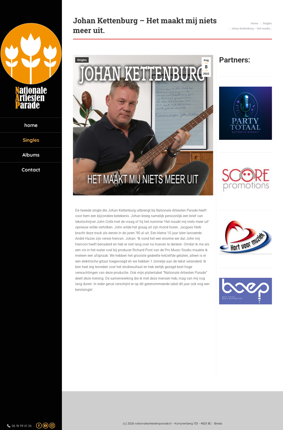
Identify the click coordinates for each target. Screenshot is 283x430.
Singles (82, 60)
